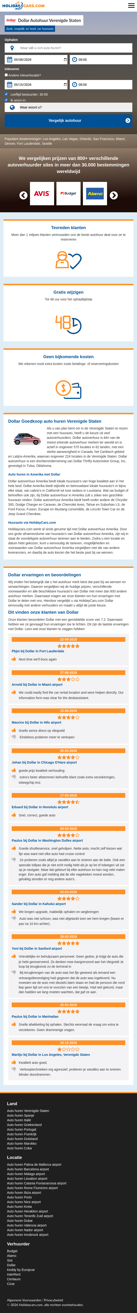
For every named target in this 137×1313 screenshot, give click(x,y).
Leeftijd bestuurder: (26, 94)
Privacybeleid (53, 1300)
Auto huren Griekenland (24, 1125)
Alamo (11, 1256)
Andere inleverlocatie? (23, 75)
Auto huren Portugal (21, 1129)
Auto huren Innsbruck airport (27, 1235)
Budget (12, 1251)
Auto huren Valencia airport (27, 1225)
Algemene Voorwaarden (24, 1300)
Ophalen (11, 40)
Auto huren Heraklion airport (27, 1211)
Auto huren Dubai (20, 1221)
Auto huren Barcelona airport (28, 1169)
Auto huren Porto (19, 1197)
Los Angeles (52, 139)
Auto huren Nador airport (25, 1230)
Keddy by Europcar (21, 1270)
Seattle (47, 143)
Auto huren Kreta (19, 1206)
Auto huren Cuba (19, 1148)
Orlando (85, 139)
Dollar (11, 1265)
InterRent (14, 1274)
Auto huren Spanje (20, 1115)
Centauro (14, 1279)
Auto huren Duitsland (22, 1139)
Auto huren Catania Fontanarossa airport (37, 1183)
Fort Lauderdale (28, 143)
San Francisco (103, 139)
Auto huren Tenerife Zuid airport (30, 1216)
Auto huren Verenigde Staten (28, 1111)
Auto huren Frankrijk (22, 1134)
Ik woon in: (15, 100)
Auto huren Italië (19, 1120)
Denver (10, 143)
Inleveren (12, 69)
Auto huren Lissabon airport (27, 1178)
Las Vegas (70, 139)
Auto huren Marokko (22, 1143)
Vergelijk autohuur (89, 120)
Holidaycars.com (31, 1305)
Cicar (11, 1284)
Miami (120, 139)
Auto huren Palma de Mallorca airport (34, 1164)
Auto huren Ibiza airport (24, 1192)
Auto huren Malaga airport (26, 1174)
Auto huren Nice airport (24, 1202)
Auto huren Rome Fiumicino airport (32, 1188)
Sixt (9, 1260)
